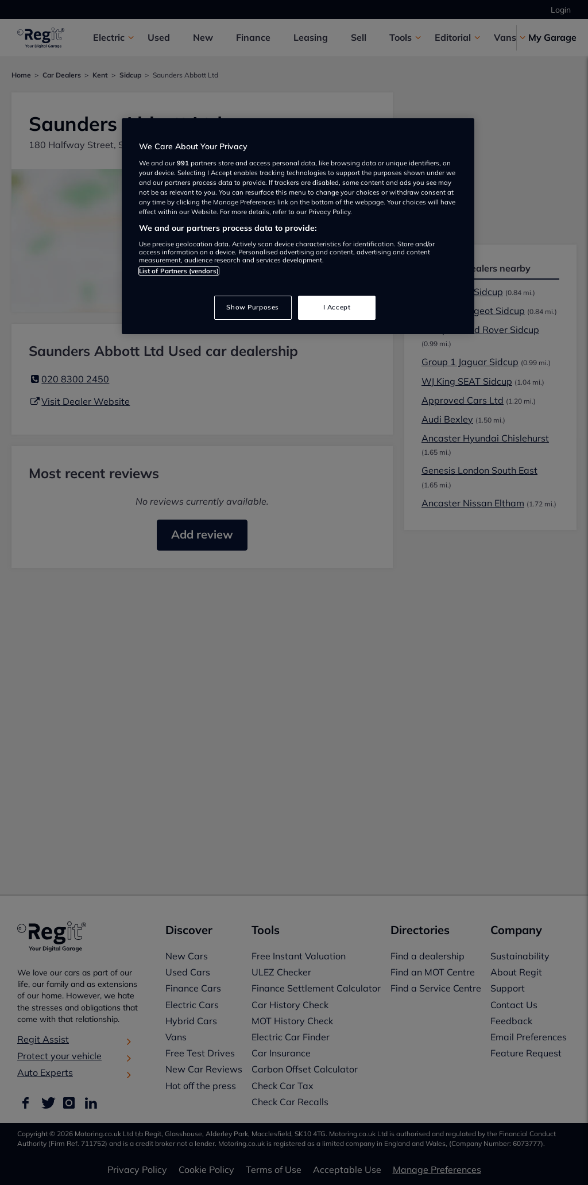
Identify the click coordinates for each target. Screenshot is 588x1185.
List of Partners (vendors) (179, 271)
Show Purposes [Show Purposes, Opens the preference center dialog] (252, 307)
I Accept (337, 307)
